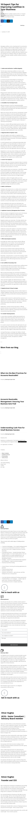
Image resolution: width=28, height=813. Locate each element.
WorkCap (7, 379)
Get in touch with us (10, 592)
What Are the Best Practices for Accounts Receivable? (14, 374)
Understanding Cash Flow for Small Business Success (13, 429)
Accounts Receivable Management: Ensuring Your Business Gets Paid (12, 401)
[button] (14, 7)
